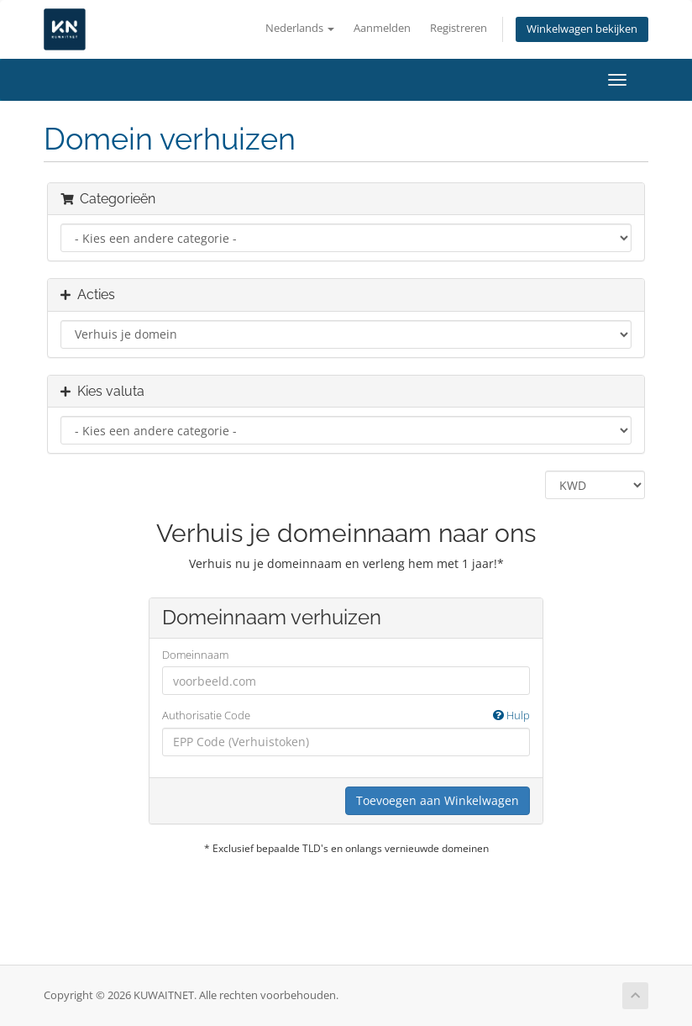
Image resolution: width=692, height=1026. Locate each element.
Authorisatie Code (346, 715)
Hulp (511, 715)
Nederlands (299, 28)
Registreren (458, 28)
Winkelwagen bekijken (582, 29)
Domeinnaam (195, 654)
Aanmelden (382, 28)
